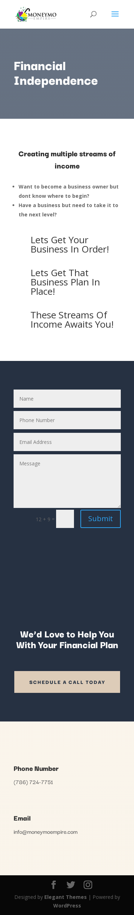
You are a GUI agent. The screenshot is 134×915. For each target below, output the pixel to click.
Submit (100, 518)
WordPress (67, 905)
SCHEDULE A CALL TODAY (67, 682)
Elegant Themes (65, 897)
